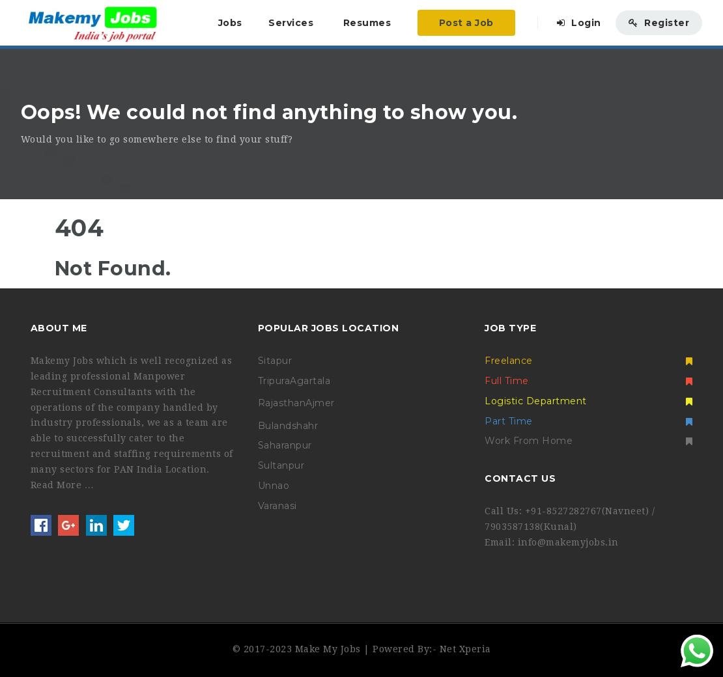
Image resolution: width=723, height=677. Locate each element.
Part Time (588, 421)
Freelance (588, 360)
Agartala (310, 381)
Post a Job (466, 23)
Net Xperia (465, 649)
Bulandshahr (288, 426)
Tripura (274, 381)
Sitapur (275, 360)
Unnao (274, 485)
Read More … (62, 485)
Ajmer (320, 403)
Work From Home (588, 441)
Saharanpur (285, 445)
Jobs (230, 23)
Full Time (588, 381)
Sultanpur (281, 465)
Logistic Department (588, 401)
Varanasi (277, 506)
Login (579, 23)
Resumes (367, 23)
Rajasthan (282, 403)
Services (290, 23)
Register (659, 23)
